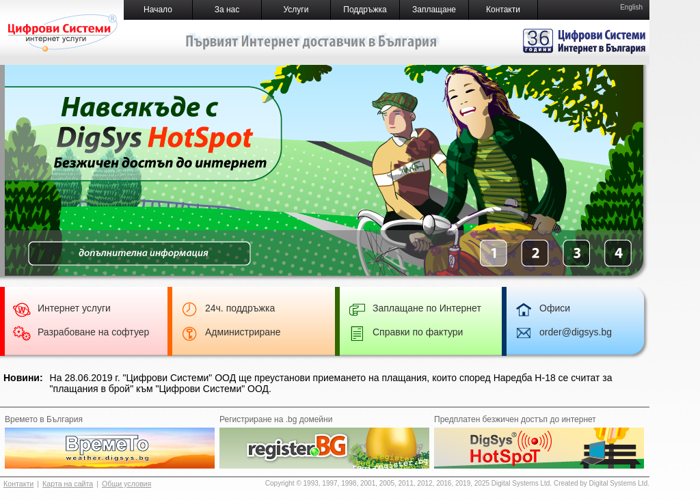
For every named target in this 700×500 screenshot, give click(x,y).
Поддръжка (364, 9)
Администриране (243, 332)
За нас (227, 9)
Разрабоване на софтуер (93, 332)
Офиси (554, 308)
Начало (158, 9)
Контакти (503, 9)
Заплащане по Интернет (427, 308)
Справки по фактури (418, 332)
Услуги (296, 9)
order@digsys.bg (575, 332)
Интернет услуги (74, 308)
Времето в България (44, 419)
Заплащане (434, 9)
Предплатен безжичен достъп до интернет (515, 419)
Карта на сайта (67, 484)
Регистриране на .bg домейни (275, 419)
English (631, 7)
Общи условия (126, 484)
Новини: (23, 377)
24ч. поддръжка (240, 308)
